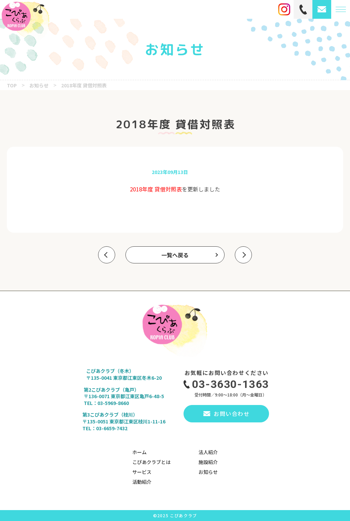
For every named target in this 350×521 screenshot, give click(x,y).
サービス (141, 471)
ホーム (139, 452)
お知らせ (208, 471)
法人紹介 (208, 452)
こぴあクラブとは (151, 462)
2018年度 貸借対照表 (156, 189)
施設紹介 (208, 462)
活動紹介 (141, 481)
